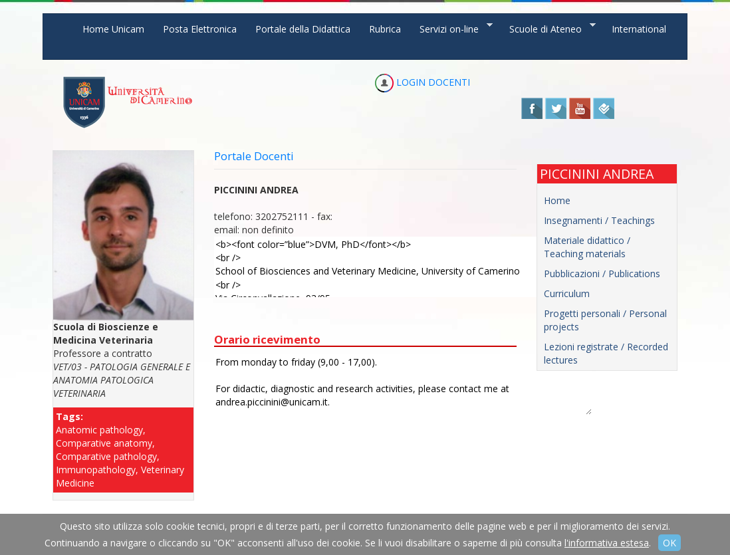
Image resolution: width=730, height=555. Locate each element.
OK (669, 542)
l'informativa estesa (606, 542)
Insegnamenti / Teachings (599, 220)
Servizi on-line (451, 28)
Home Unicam (113, 29)
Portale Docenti (254, 156)
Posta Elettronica (200, 29)
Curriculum (567, 293)
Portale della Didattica (302, 29)
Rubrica (385, 29)
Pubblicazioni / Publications (602, 273)
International (639, 29)
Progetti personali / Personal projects (605, 320)
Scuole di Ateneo (548, 28)
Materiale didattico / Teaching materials (587, 247)
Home (557, 200)
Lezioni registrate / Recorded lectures (606, 353)
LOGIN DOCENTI (422, 82)
